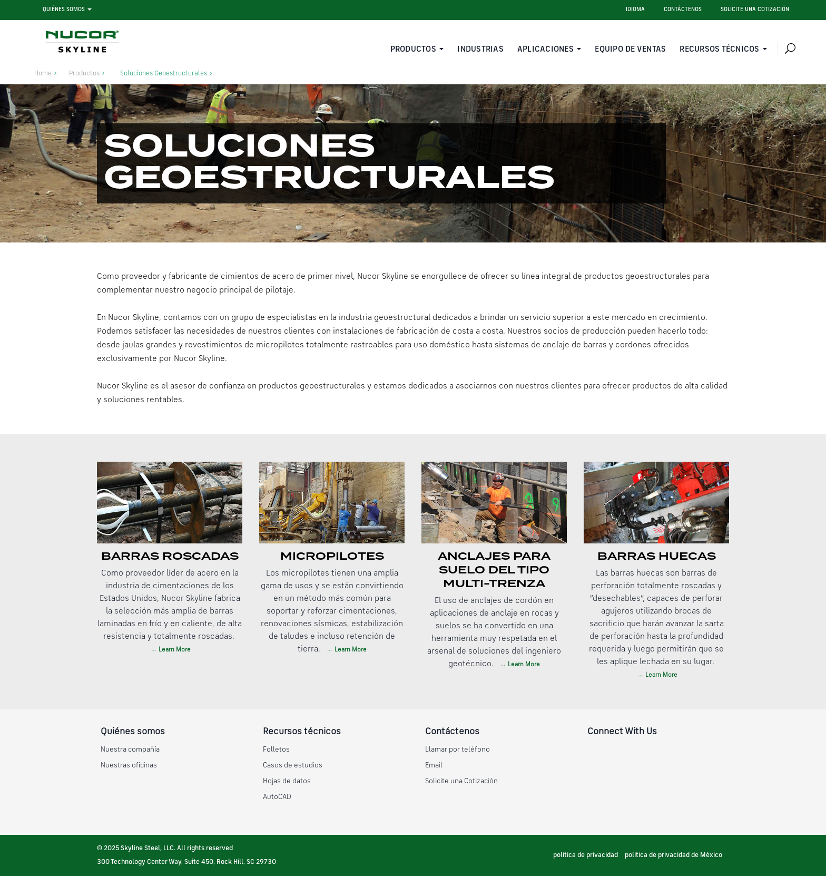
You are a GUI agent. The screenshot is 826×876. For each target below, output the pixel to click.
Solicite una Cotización (461, 781)
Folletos (276, 749)
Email (433, 765)
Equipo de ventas (630, 49)
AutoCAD (277, 797)
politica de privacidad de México (673, 855)
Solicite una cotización (755, 10)
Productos (413, 49)
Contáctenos (683, 10)
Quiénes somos (64, 10)
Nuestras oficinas (129, 765)
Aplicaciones (545, 49)
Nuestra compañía (130, 749)
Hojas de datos (287, 781)
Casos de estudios (292, 765)
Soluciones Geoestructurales (163, 73)
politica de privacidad (585, 855)
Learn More (174, 650)
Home (43, 73)
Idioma (635, 10)
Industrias (480, 49)
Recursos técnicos (719, 49)
